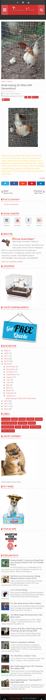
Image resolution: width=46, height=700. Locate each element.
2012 (6, 404)
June (8, 382)
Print (35, 97)
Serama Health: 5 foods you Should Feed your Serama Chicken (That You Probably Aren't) (27, 562)
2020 (6, 351)
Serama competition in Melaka (22, 642)
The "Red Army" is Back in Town (23, 656)
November (10, 369)
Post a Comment (11, 204)
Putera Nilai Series (9, 423)
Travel (18, 427)
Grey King (6, 419)
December (11, 367)
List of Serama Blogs (18, 590)
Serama (32, 423)
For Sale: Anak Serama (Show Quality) (25, 603)
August (9, 377)
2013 (6, 401)
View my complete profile (11, 262)
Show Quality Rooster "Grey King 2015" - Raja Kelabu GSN (26, 681)
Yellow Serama (8, 431)
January (9, 396)
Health (14, 419)
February (10, 393)
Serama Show (7, 427)
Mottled (39, 419)
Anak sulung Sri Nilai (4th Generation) (21, 398)
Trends (25, 427)
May (8, 385)
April (8, 388)
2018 (6, 353)
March (9, 390)
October (10, 372)
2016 (6, 359)
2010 (6, 409)
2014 (6, 364)
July (8, 380)
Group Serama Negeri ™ (25, 239)
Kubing (42, 178)
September (11, 374)
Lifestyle (30, 419)
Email (5, 99)
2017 (6, 356)
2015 (6, 361)
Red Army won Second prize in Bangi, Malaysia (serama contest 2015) (25, 577)
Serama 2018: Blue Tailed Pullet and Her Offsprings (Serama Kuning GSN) (26, 630)
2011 (6, 406)
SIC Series (22, 423)
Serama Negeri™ (16, 698)
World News (35, 427)
